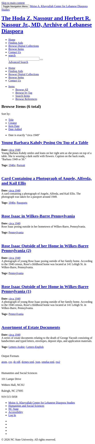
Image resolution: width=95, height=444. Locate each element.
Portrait (21, 165)
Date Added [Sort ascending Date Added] (15, 129)
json (37, 361)
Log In (12, 415)
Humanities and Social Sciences (26, 405)
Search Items (22, 95)
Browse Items (16, 49)
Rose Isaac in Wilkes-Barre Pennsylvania (38, 216)
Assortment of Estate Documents (30, 327)
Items (11, 86)
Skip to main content (13, 2)
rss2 (58, 361)
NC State (13, 408)
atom (4, 361)
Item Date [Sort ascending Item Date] (14, 126)
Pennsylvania (16, 232)
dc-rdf (16, 361)
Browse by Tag (23, 92)
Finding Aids (15, 42)
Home (11, 39)
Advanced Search (18, 62)
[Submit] (41, 59)
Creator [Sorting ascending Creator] (12, 122)
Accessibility (15, 412)
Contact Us (14, 52)
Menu (15, 6)
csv (10, 361)
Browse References (26, 99)
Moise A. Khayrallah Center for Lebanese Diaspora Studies (41, 402)
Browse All (21, 89)
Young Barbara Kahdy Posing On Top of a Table (44, 142)
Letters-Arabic (17, 346)
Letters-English (35, 346)
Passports (22, 202)
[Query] (23, 59)
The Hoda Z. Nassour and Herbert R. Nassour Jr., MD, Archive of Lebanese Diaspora (46, 24)
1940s (12, 165)
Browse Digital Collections (23, 45)
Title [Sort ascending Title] (11, 119)
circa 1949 (14, 149)
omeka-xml (47, 361)
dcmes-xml (28, 361)
